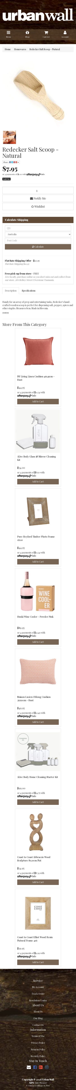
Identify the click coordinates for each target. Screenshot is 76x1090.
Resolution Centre (38, 1000)
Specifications (28, 290)
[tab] (10, 290)
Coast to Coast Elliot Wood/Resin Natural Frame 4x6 (35, 939)
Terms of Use (38, 1036)
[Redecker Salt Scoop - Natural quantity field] (38, 190)
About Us (38, 1011)
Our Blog (38, 1018)
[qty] (38, 228)
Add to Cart (38, 401)
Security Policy (38, 1056)
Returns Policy (38, 1049)
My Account (38, 987)
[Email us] (29, 1067)
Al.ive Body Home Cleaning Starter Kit (37, 777)
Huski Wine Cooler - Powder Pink (35, 616)
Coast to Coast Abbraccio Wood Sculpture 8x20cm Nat (33, 858)
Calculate (38, 246)
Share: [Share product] (11, 162)
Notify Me (38, 198)
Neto (48, 1085)
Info (43, 174)
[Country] (38, 234)
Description (10, 290)
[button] (38, 206)
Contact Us (38, 1024)
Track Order (38, 993)
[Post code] (38, 240)
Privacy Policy (38, 1042)
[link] (35, 1067)
